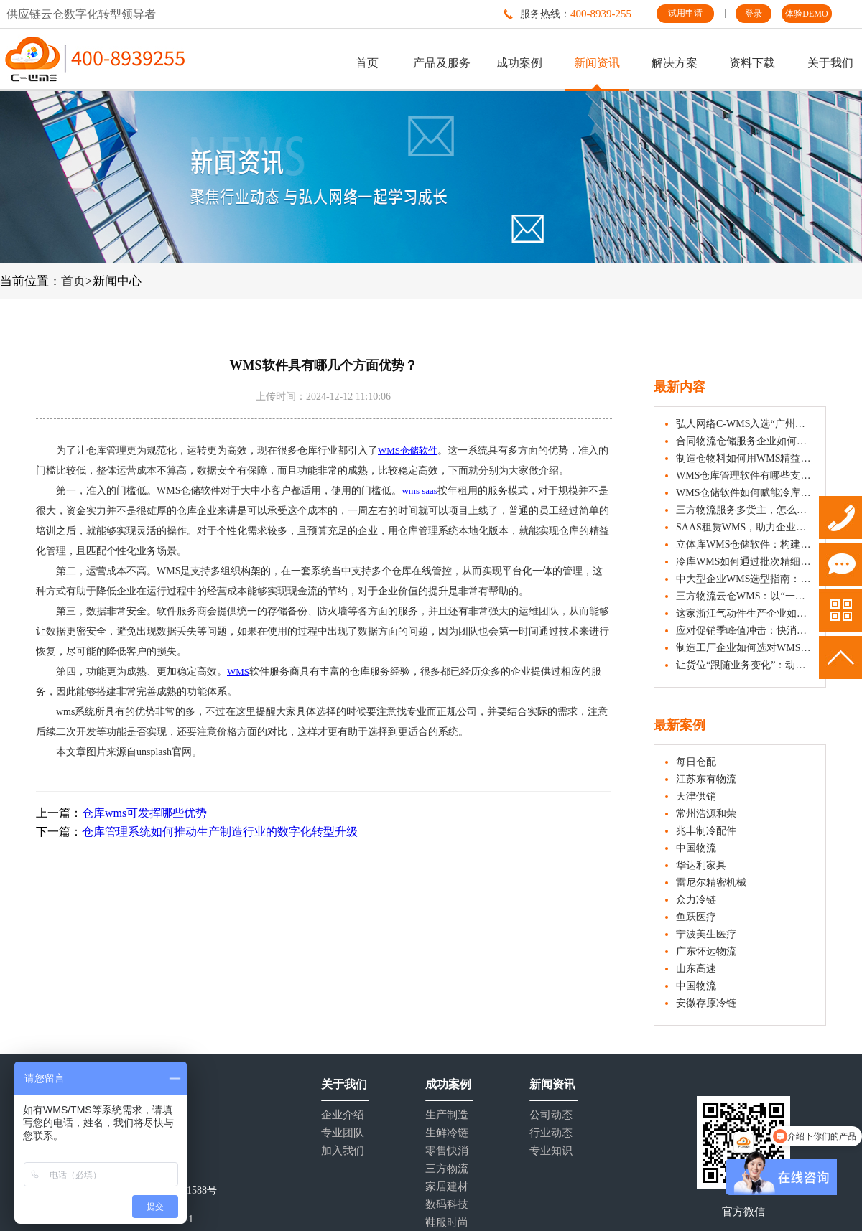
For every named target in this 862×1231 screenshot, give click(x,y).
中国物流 (696, 848)
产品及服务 (442, 63)
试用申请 (685, 13)
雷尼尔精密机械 (711, 882)
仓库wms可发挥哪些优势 (144, 813)
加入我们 (342, 1151)
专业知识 (551, 1151)
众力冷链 (696, 899)
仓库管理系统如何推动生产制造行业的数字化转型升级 (220, 831)
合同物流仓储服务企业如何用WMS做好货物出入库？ (745, 441)
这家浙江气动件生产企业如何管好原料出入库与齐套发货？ (745, 613)
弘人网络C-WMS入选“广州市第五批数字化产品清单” (745, 423)
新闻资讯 (597, 63)
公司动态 (551, 1115)
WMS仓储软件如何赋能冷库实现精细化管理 (745, 492)
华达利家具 (701, 865)
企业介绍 (342, 1115)
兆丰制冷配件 (706, 830)
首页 (367, 63)
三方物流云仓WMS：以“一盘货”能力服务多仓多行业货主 (745, 596)
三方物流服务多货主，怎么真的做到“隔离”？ (745, 510)
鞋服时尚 (446, 1222)
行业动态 (551, 1133)
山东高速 (696, 968)
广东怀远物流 (706, 951)
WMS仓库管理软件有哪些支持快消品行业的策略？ (745, 475)
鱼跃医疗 (696, 917)
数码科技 (446, 1204)
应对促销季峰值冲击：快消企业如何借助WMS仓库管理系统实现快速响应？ (745, 630)
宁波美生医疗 (706, 934)
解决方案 (675, 63)
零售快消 (446, 1151)
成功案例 (519, 63)
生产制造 (446, 1115)
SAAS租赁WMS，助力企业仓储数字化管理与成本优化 (745, 527)
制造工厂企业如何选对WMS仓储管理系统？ (745, 647)
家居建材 (446, 1186)
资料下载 (752, 63)
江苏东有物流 (706, 779)
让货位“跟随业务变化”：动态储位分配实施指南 (745, 665)
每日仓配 (696, 762)
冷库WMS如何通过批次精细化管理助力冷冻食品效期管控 (745, 561)
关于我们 (830, 63)
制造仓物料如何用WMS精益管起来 (745, 458)
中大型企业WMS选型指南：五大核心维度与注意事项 (745, 579)
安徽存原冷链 (706, 1003)
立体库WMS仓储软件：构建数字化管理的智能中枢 (745, 544)
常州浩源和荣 (706, 813)
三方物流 (446, 1169)
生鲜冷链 (446, 1133)
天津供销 (696, 796)
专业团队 (342, 1133)
